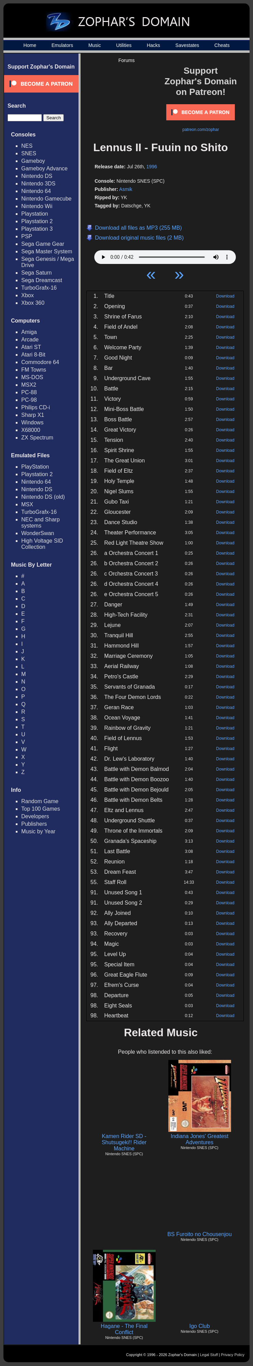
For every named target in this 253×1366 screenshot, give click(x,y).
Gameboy (33, 161)
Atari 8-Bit (33, 355)
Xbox (27, 295)
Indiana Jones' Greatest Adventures (200, 1139)
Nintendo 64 (36, 191)
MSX (27, 504)
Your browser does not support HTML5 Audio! (165, 255)
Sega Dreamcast (41, 280)
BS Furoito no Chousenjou (199, 1234)
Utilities (124, 45)
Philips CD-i (35, 407)
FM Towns (33, 370)
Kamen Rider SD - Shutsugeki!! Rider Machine (124, 1142)
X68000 (30, 430)
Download (225, 296)
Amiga (29, 332)
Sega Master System (46, 251)
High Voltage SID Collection (42, 544)
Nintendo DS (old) (43, 497)
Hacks (153, 45)
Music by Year (38, 831)
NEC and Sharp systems (40, 523)
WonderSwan (37, 533)
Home (29, 45)
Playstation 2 (37, 221)
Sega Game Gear (42, 244)
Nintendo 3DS (38, 183)
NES (27, 146)
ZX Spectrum (37, 437)
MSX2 (28, 385)
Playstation (34, 214)
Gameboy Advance (44, 168)
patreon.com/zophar (200, 129)
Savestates (187, 45)
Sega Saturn (36, 273)
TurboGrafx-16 (39, 288)
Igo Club (199, 1326)
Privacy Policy (232, 1355)
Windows (32, 422)
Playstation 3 (37, 229)
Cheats (221, 45)
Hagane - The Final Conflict (124, 1329)
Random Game (40, 801)
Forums (126, 60)
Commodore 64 (40, 362)
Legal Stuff (209, 1355)
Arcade (30, 339)
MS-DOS (32, 377)
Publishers (34, 824)
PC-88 (29, 392)
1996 (151, 166)
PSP (26, 236)
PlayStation (35, 467)
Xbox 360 (33, 303)
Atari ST (31, 347)
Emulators (62, 45)
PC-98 (29, 400)
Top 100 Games (40, 809)
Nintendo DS (36, 176)
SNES (28, 153)
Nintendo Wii (36, 206)
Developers (35, 816)
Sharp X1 (32, 415)
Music (94, 45)
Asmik (125, 189)
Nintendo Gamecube (46, 199)
